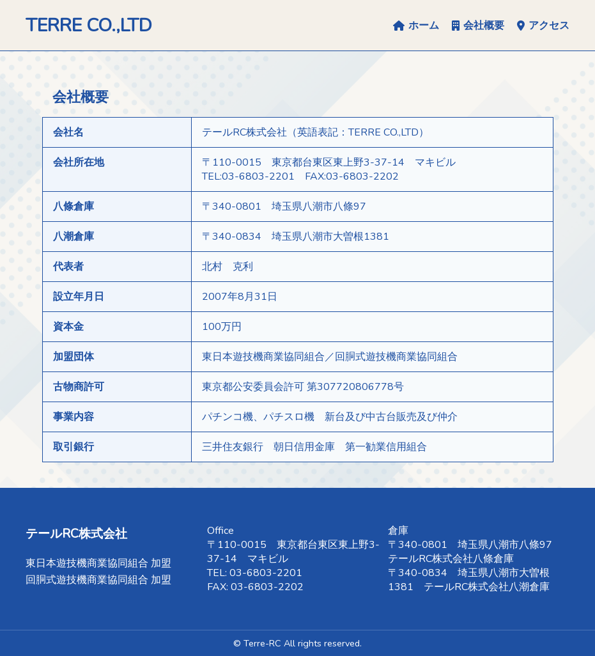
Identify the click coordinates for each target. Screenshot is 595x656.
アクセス (543, 26)
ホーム (416, 26)
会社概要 (478, 26)
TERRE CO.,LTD (89, 25)
